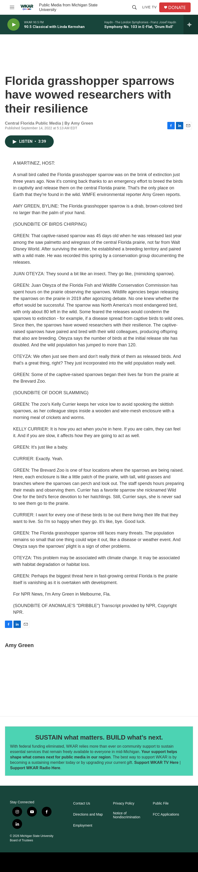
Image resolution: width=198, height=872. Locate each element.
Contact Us (81, 803)
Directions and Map (88, 814)
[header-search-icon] (134, 7)
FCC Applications (166, 814)
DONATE (177, 7)
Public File (161, 803)
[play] (13, 24)
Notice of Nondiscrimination (126, 815)
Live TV (149, 7)
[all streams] (191, 24)
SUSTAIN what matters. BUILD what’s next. (99, 737)
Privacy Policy (123, 803)
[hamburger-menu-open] (12, 7)
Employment (82, 825)
